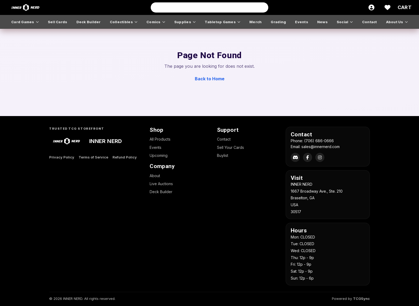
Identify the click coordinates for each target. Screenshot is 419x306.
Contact (224, 139)
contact (369, 22)
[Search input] (209, 7)
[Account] (371, 7)
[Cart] (405, 7)
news (322, 22)
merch (255, 22)
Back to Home (209, 78)
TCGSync (361, 298)
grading (278, 22)
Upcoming (159, 155)
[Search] (262, 7)
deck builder (88, 22)
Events (155, 147)
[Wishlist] (387, 7)
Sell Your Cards (230, 147)
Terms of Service (93, 157)
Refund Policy (124, 157)
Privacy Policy (61, 157)
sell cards (57, 22)
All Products (160, 139)
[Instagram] (319, 157)
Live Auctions (161, 183)
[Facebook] (307, 157)
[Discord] (295, 157)
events (301, 22)
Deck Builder (161, 191)
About (155, 175)
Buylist (222, 155)
